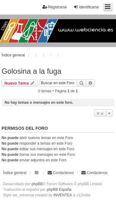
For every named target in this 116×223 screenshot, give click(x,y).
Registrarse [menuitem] (54, 7)
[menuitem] (94, 173)
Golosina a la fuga (31, 71)
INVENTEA (63, 195)
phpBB (37, 184)
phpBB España (59, 189)
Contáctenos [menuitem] (60, 172)
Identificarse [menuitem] (86, 7)
